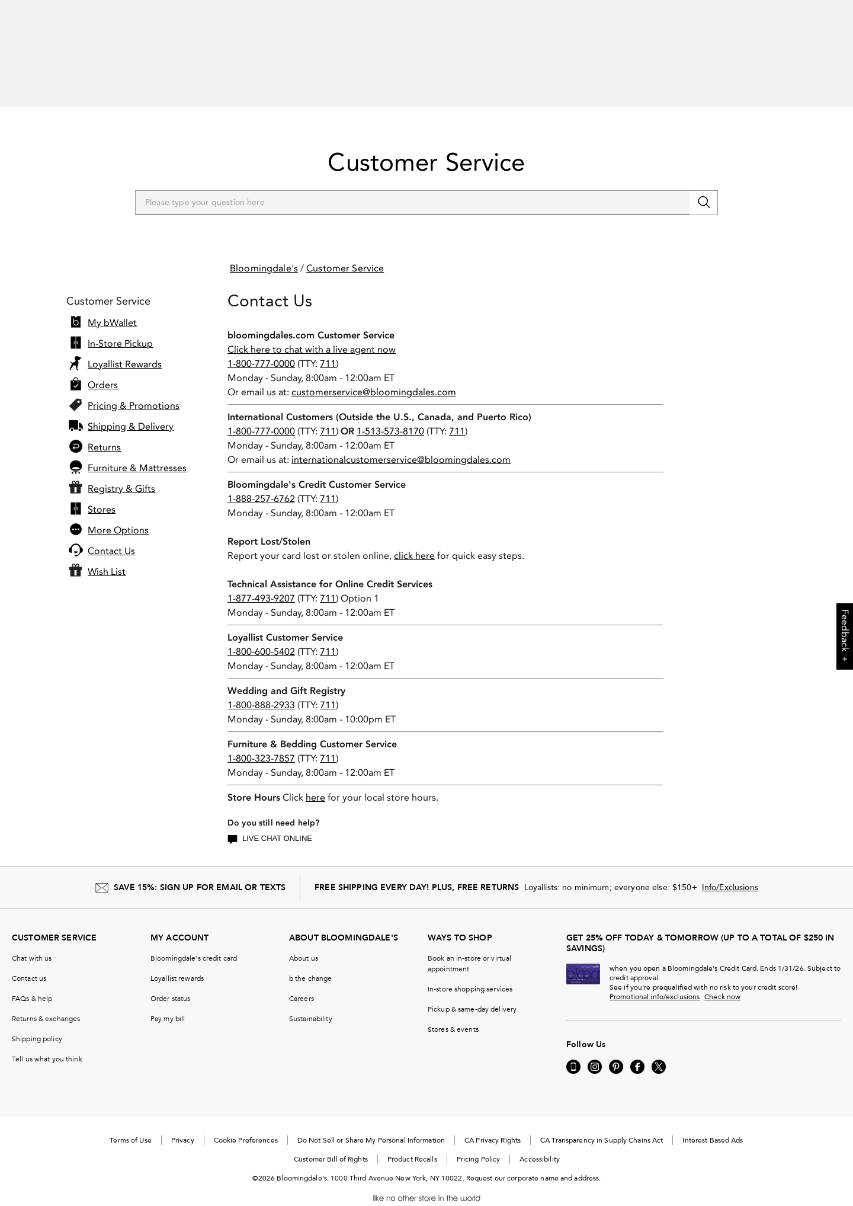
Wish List (107, 556)
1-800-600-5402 (261, 635)
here (315, 781)
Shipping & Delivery (131, 410)
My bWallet (112, 307)
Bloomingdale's (264, 252)
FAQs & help (32, 982)
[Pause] (834, 12)
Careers (301, 982)
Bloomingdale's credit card (193, 942)
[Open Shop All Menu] (37, 80)
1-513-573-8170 (390, 415)
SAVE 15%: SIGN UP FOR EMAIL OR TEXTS (200, 871)
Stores (102, 493)
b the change (310, 962)
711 (328, 347)
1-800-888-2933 (261, 689)
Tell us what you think (47, 1043)
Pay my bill (167, 1002)
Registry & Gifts (121, 473)
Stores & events (453, 1013)
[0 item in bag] (833, 45)
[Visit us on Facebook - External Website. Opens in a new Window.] (637, 1051)
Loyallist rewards (177, 962)
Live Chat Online (269, 823)
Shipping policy (37, 1023)
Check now (722, 981)
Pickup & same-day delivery (472, 993)
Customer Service (426, 146)
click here (414, 539)
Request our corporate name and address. (533, 1162)
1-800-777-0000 (261, 347)
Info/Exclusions (730, 871)
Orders (103, 369)
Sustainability (310, 1002)
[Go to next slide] (820, 12)
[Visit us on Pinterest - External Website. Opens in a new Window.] (616, 1051)
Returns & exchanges (46, 1002)
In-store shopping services (470, 973)
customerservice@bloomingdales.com (373, 376)
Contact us (29, 962)
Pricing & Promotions (133, 390)
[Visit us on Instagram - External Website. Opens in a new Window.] (595, 1051)
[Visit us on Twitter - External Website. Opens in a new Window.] (659, 1051)
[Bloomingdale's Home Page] (90, 48)
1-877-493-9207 (261, 582)
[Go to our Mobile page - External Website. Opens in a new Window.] (573, 1051)
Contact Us (111, 535)
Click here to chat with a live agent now (311, 333)
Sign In (654, 44)
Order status (170, 982)
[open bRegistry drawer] (788, 45)
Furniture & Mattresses (137, 452)
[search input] (426, 45)
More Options (118, 514)
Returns (104, 431)
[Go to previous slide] (19, 12)
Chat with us (32, 942)
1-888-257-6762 (261, 482)
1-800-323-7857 (261, 742)
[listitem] (426, 12)
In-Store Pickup (120, 327)
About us (303, 942)
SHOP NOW (519, 12)
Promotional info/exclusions (655, 981)
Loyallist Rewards (125, 348)
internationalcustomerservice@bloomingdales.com (401, 443)
